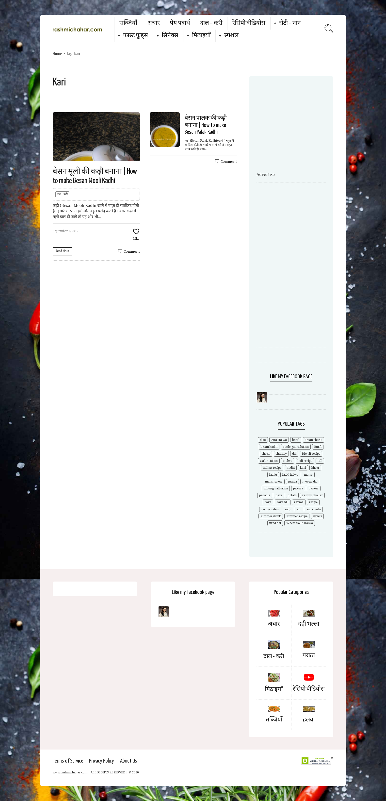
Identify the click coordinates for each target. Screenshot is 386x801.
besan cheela (313, 440)
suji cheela (314, 509)
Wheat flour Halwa (299, 523)
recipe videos (270, 509)
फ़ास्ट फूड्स (135, 35)
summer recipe (296, 516)
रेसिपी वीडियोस (248, 23)
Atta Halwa (279, 440)
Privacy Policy (101, 761)
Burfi (318, 447)
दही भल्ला (308, 624)
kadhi (291, 467)
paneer (314, 488)
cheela (266, 453)
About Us (128, 761)
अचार (153, 23)
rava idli (283, 502)
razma (299, 502)
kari (303, 467)
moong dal (309, 481)
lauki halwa (290, 474)
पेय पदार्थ (180, 23)
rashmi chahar (312, 495)
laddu (273, 474)
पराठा (309, 655)
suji (299, 509)
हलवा (309, 720)
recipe (313, 502)
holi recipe (305, 461)
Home (57, 53)
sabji (288, 509)
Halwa (287, 461)
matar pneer (274, 481)
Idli (320, 461)
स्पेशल (231, 35)
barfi (295, 440)
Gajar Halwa (269, 461)
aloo (263, 440)
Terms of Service (68, 761)
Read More (62, 251)
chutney (281, 453)
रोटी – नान (290, 23)
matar (308, 474)
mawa (292, 481)
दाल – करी (211, 23)
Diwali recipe (311, 453)
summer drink (270, 516)
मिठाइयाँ (201, 35)
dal (294, 453)
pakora (298, 488)
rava (268, 502)
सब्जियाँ (128, 23)
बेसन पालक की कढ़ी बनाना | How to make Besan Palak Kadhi (206, 125)
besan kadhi (269, 447)
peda (279, 495)
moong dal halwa (276, 488)
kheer (315, 467)
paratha (264, 495)
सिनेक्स (170, 35)
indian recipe (272, 467)
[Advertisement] (298, 120)
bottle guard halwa (296, 447)
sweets (317, 516)
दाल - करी (62, 194)
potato (292, 495)
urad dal (275, 523)
